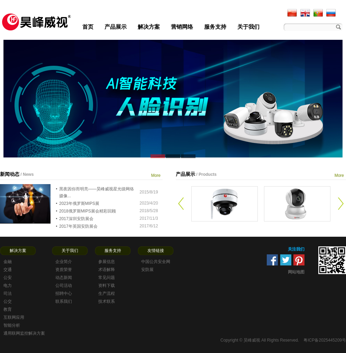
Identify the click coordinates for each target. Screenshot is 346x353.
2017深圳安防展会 (76, 218)
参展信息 (106, 261)
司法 (7, 293)
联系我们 (63, 301)
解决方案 (149, 27)
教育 (7, 309)
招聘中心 (63, 293)
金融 (7, 261)
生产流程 (106, 293)
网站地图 (296, 272)
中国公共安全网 (155, 261)
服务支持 (215, 27)
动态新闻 (63, 277)
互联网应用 (13, 317)
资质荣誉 (63, 269)
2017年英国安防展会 (78, 226)
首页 (87, 27)
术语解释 (106, 269)
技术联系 (106, 301)
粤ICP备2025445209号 (324, 340)
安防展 (147, 269)
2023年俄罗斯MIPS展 (79, 203)
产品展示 (115, 27)
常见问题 (106, 277)
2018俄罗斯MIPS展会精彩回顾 (87, 211)
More (156, 175)
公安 (7, 277)
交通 (7, 269)
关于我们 (248, 27)
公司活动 (63, 285)
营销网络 (182, 27)
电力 (7, 285)
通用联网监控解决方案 (24, 333)
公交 (7, 301)
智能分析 (11, 325)
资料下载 (106, 285)
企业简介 (63, 261)
